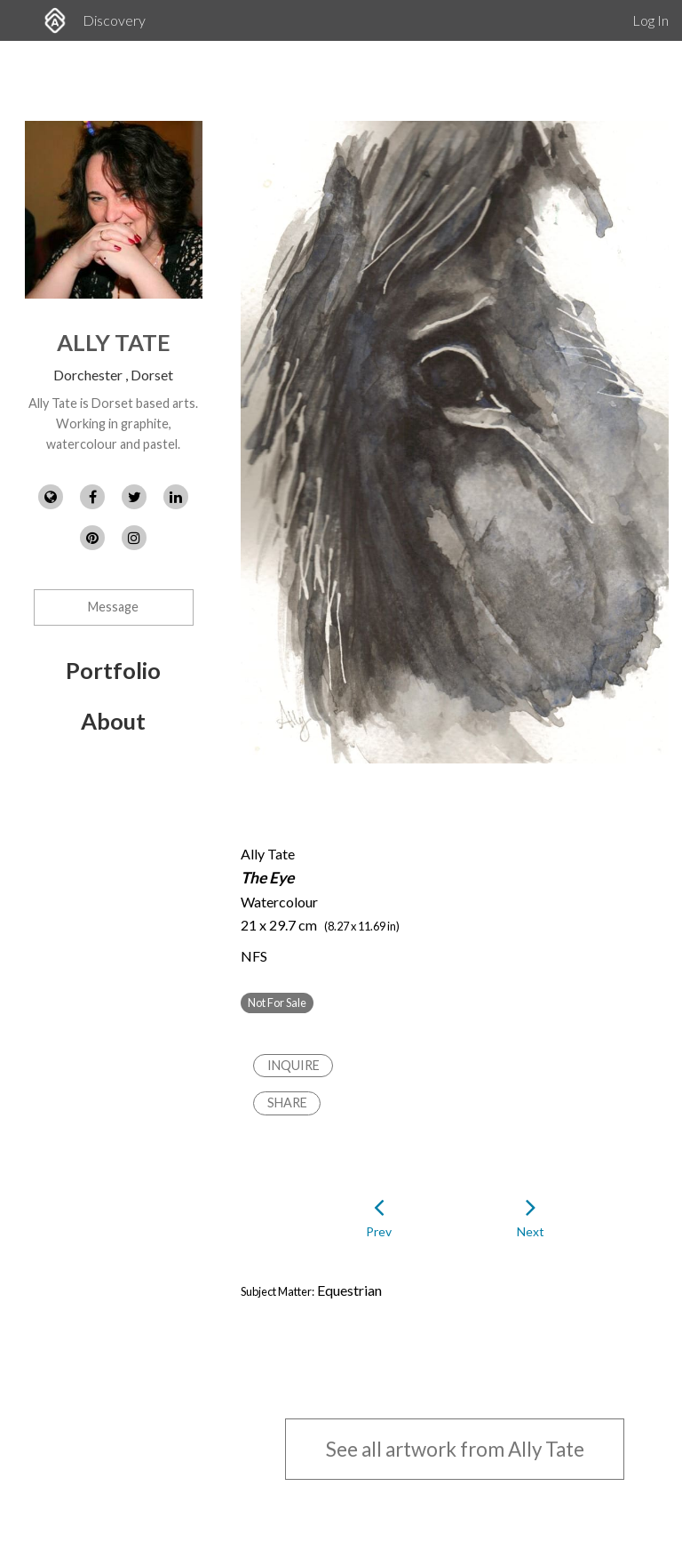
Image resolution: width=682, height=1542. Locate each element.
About (113, 720)
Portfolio (113, 670)
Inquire (293, 1065)
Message (113, 606)
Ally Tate (113, 342)
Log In (650, 20)
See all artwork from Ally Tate (455, 1449)
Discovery (114, 20)
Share (287, 1102)
